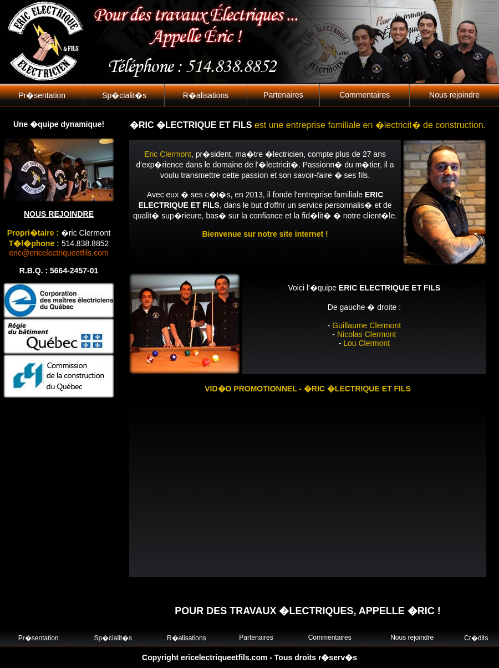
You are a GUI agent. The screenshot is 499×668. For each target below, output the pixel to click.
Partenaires (283, 94)
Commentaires (364, 94)
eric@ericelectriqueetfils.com (58, 252)
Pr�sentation (41, 95)
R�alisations (205, 95)
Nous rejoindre (454, 94)
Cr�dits (476, 638)
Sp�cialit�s (124, 95)
